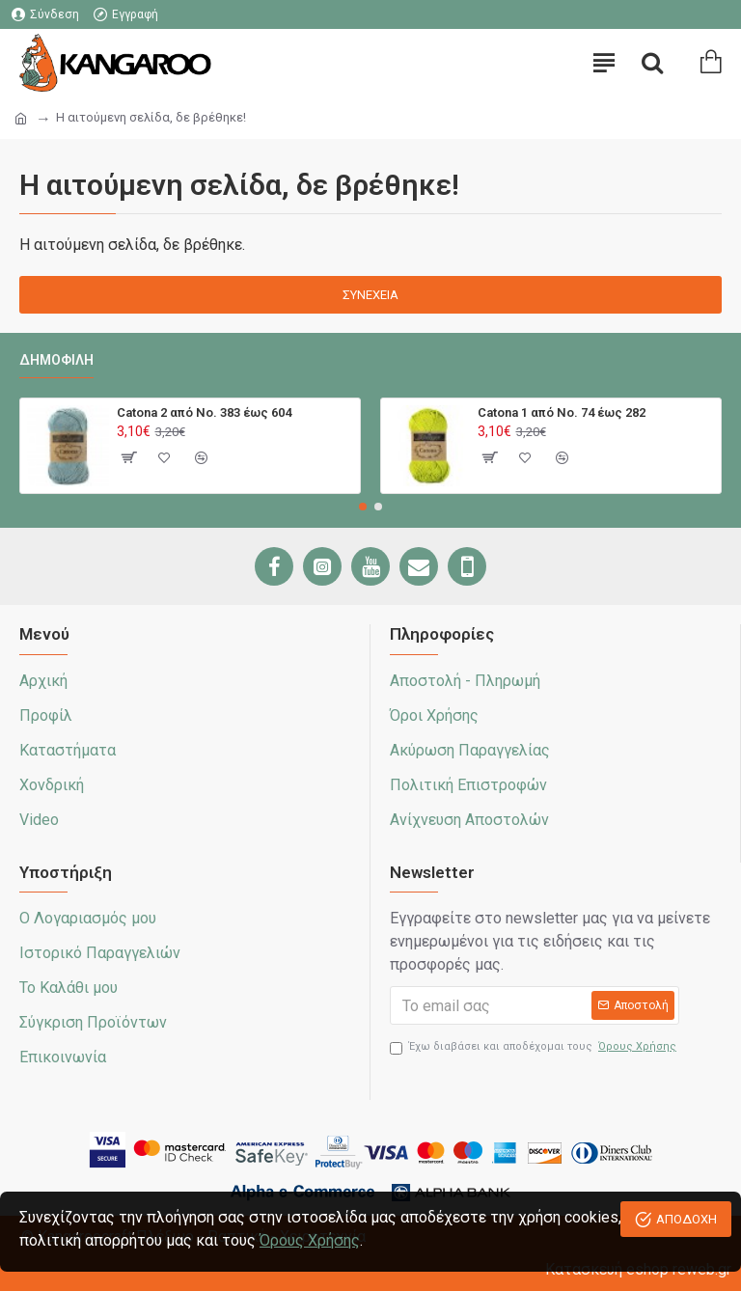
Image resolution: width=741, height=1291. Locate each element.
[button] (363, 506)
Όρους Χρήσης (310, 1240)
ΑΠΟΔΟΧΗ (686, 1219)
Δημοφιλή (56, 360)
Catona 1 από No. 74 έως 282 (561, 412)
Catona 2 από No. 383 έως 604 (204, 412)
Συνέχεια (370, 295)
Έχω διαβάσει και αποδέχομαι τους (534, 1047)
